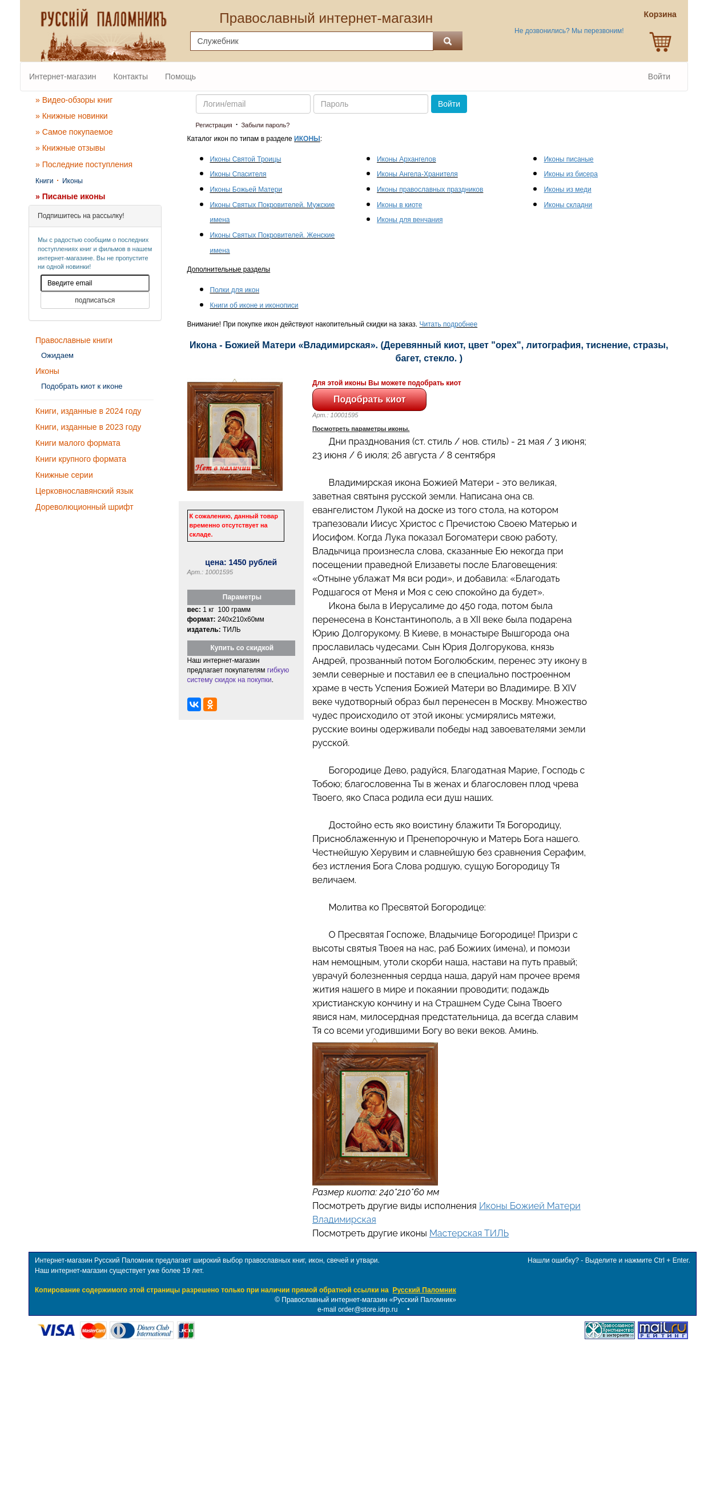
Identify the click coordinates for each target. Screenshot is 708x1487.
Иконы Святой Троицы (245, 159)
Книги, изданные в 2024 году (88, 411)
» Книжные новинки (71, 115)
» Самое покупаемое (74, 131)
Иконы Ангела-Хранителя (417, 174)
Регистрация (214, 125)
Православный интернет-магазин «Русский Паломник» (368, 1300)
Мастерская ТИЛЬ (469, 1233)
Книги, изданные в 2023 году (88, 427)
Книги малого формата (77, 443)
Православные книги (73, 340)
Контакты (131, 76)
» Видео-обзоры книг (73, 99)
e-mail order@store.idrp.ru (357, 1309)
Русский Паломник (424, 1290)
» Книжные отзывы (70, 147)
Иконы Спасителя (238, 174)
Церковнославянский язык (84, 490)
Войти (659, 76)
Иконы (72, 181)
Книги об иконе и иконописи (254, 305)
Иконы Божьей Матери (246, 190)
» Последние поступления (83, 164)
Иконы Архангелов (406, 159)
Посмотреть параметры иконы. (361, 428)
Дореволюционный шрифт (84, 506)
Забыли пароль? (265, 125)
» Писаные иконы (70, 196)
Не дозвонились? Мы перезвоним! (568, 31)
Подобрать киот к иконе (82, 386)
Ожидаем (57, 355)
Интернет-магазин (62, 76)
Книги (44, 181)
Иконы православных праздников (430, 190)
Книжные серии (64, 474)
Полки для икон (235, 290)
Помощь (180, 76)
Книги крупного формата (80, 459)
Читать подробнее (449, 324)
